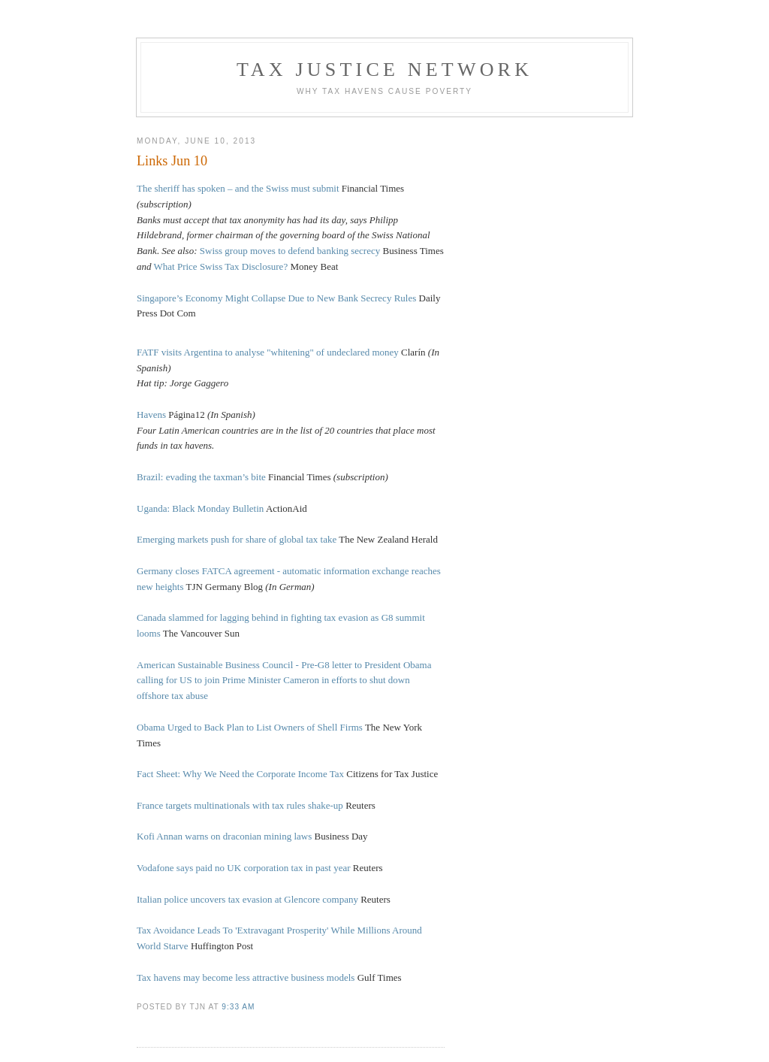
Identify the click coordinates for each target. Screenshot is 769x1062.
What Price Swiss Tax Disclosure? (221, 266)
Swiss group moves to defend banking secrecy (290, 250)
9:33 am (238, 1007)
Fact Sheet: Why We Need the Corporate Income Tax (240, 773)
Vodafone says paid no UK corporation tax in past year (244, 867)
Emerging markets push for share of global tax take (236, 539)
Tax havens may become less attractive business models (245, 977)
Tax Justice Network (384, 69)
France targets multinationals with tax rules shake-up (240, 805)
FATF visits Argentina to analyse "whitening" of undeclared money (268, 352)
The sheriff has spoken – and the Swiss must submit (238, 188)
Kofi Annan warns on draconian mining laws (224, 836)
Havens (151, 414)
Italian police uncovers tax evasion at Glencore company (247, 899)
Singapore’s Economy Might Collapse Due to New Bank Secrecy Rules (276, 298)
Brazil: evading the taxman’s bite (201, 477)
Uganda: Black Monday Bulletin (200, 508)
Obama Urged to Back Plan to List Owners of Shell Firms (250, 727)
